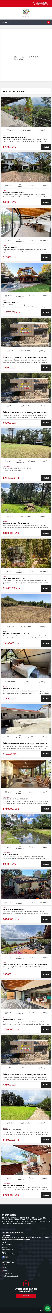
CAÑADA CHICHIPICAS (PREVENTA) (15, 799)
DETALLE (46, 147)
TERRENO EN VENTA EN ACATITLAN (16, 633)
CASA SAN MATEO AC (10, 302)
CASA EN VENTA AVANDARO (13, 909)
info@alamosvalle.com (9, 1254)
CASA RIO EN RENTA (10, 854)
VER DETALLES (26, 112)
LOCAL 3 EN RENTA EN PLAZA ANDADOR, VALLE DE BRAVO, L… (25, 413)
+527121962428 (41, 4)
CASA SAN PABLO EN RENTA (13, 192)
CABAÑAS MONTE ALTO (11, 688)
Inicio (5, 1265)
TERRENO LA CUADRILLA (12, 1130)
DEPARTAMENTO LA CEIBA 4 (13, 1185)
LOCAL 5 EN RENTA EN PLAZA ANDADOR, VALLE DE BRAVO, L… (25, 1075)
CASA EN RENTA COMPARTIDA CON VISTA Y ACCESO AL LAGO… (25, 964)
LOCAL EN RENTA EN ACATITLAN (14, 137)
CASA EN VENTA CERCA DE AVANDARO (17, 468)
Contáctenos (7, 1273)
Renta (5, 1270)
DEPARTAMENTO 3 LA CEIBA (13, 1019)
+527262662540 (41, 3)
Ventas (5, 1267)
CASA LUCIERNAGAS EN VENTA (14, 578)
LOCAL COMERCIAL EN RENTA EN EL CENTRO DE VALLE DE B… (25, 744)
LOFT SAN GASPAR (10, 247)
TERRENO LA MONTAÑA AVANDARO (16, 523)
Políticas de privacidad (10, 1276)
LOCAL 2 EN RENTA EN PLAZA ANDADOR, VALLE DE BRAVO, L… (25, 357)
